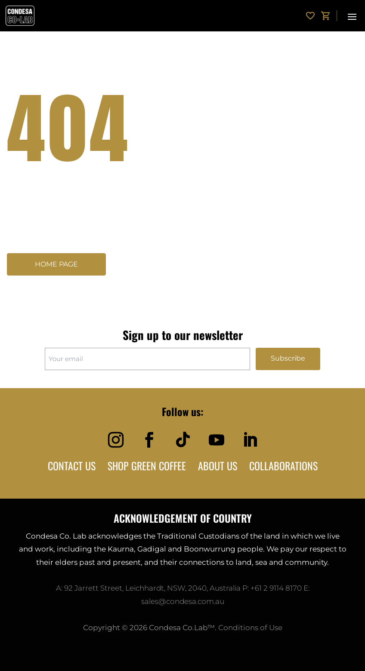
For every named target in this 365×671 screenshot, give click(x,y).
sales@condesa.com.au (182, 601)
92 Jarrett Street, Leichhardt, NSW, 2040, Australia (152, 588)
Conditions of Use (250, 627)
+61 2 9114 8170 (276, 588)
